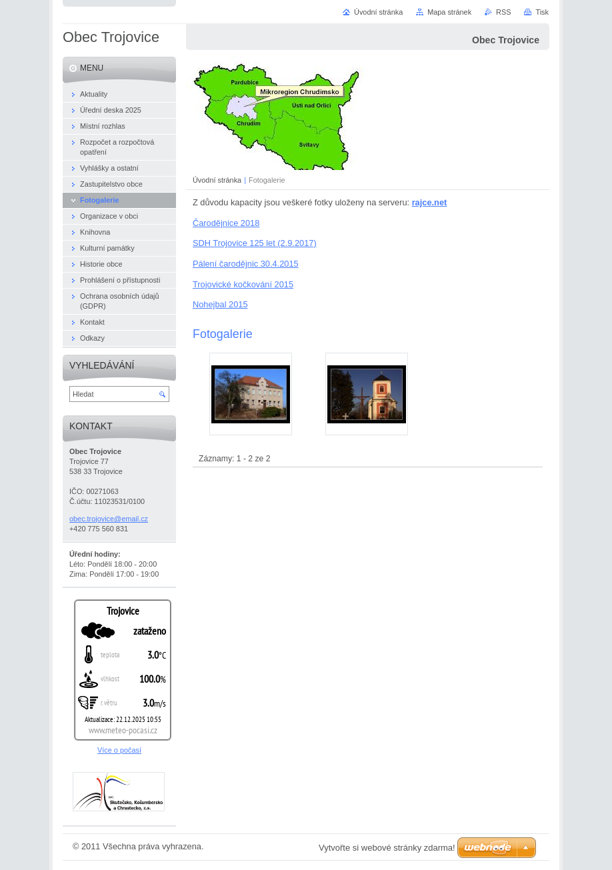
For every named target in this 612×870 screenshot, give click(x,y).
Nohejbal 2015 (220, 304)
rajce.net (429, 202)
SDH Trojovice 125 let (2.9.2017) (255, 243)
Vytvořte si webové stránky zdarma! (387, 848)
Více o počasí (119, 750)
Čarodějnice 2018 (226, 223)
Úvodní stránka (217, 180)
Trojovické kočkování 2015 (243, 284)
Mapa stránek (449, 12)
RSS (503, 12)
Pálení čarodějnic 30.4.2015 (246, 264)
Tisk (542, 12)
